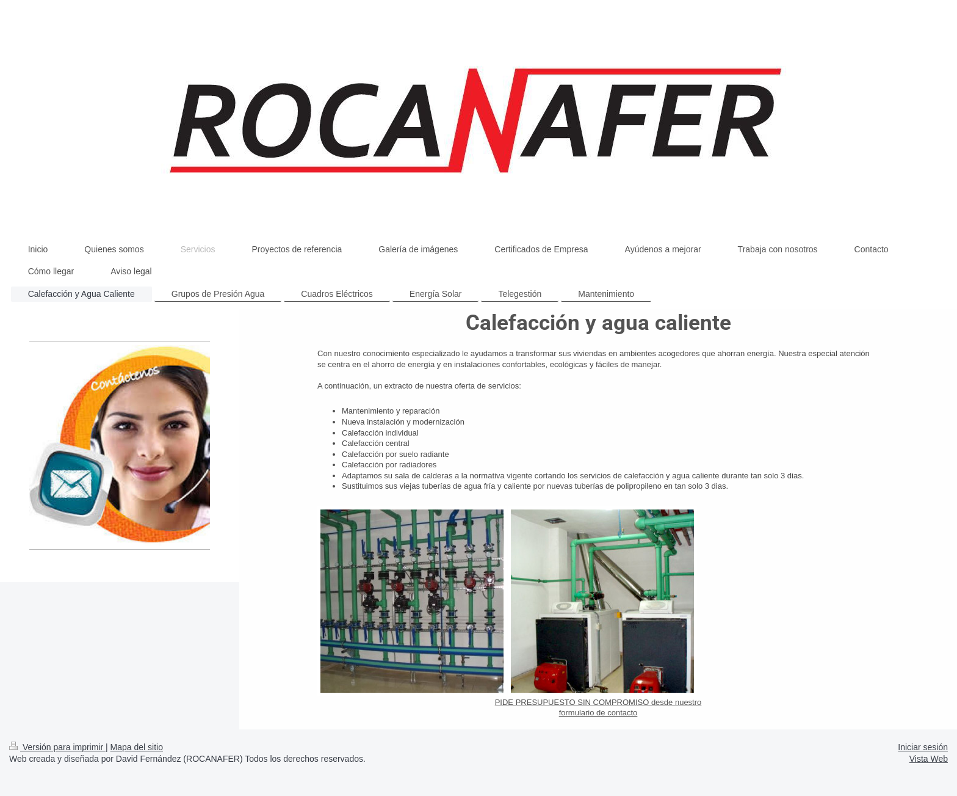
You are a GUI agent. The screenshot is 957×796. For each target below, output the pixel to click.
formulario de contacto (598, 712)
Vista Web (928, 759)
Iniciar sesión (923, 747)
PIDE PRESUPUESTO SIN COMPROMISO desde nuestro (598, 702)
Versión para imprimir (57, 747)
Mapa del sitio (136, 747)
